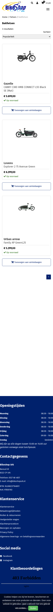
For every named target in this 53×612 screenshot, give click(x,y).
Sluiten (33, 608)
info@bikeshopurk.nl (16, 481)
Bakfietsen (23, 17)
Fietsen (13, 17)
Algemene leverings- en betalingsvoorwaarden (22, 536)
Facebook (6, 556)
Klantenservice (7, 506)
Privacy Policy (6, 532)
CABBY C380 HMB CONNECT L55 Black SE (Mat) (26, 87)
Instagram (6, 560)
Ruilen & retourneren (10, 515)
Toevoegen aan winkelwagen (26, 110)
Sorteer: (47, 32)
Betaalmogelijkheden (10, 511)
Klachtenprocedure (9, 523)
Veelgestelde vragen (9, 519)
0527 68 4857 (14, 477)
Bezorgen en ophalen (10, 528)
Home (4, 17)
